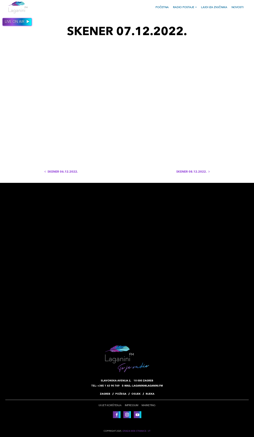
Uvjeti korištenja (110, 405)
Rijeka (150, 394)
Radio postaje (183, 7)
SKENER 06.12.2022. (61, 171)
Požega (120, 394)
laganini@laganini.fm (147, 386)
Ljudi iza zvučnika (214, 7)
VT (149, 431)
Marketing (148, 405)
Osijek (136, 394)
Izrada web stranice (134, 431)
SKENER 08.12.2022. (193, 171)
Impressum (131, 405)
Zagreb (105, 394)
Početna (162, 7)
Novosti (237, 7)
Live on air (17, 22)
